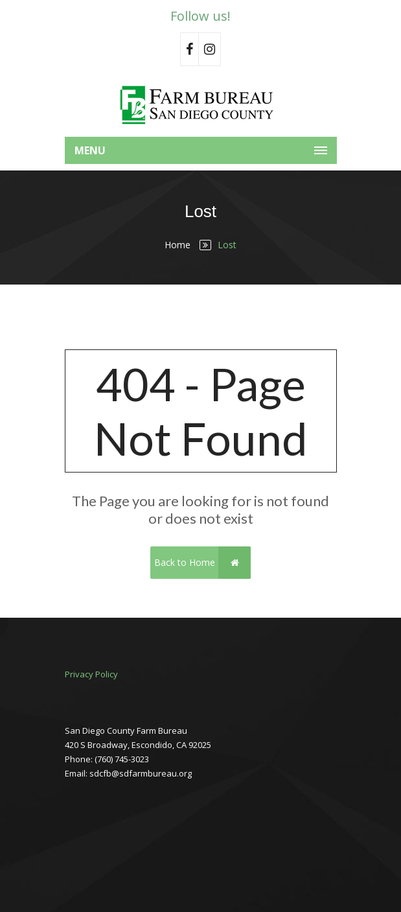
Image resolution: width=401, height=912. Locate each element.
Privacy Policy (91, 674)
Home (177, 245)
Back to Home (202, 562)
